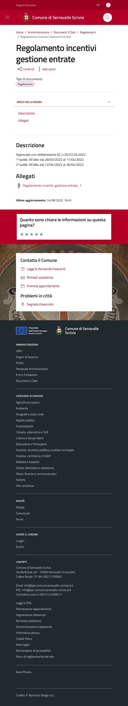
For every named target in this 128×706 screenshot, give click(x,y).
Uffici (19, 351)
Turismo (20, 479)
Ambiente (22, 408)
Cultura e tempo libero (29, 438)
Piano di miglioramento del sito (35, 656)
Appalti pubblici (25, 420)
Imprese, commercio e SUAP (33, 456)
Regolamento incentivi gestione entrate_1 (52, 185)
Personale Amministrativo (32, 369)
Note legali (22, 644)
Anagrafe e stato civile (30, 414)
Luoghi (20, 541)
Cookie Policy (24, 638)
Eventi (20, 546)
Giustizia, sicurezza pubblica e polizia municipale (45, 450)
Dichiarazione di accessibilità (33, 650)
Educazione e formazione (31, 444)
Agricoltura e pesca (27, 402)
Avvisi (19, 519)
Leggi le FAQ (23, 603)
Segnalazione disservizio (31, 615)
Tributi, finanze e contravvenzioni (36, 474)
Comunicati (23, 513)
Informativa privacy (28, 632)
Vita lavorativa (25, 485)
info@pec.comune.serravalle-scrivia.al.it (48, 585)
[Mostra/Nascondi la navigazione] (7, 17)
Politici (20, 363)
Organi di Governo (27, 357)
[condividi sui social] (25, 69)
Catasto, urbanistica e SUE (32, 432)
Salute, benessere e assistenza (35, 468)
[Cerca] (107, 17)
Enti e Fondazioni (26, 375)
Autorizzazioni (24, 426)
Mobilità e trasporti (27, 462)
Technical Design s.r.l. (41, 695)
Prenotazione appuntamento (34, 609)
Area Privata (23, 672)
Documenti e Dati (26, 380)
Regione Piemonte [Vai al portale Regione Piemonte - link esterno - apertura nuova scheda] (26, 5)
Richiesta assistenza (28, 621)
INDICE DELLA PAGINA (64, 102)
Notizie (20, 507)
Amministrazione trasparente (34, 626)
